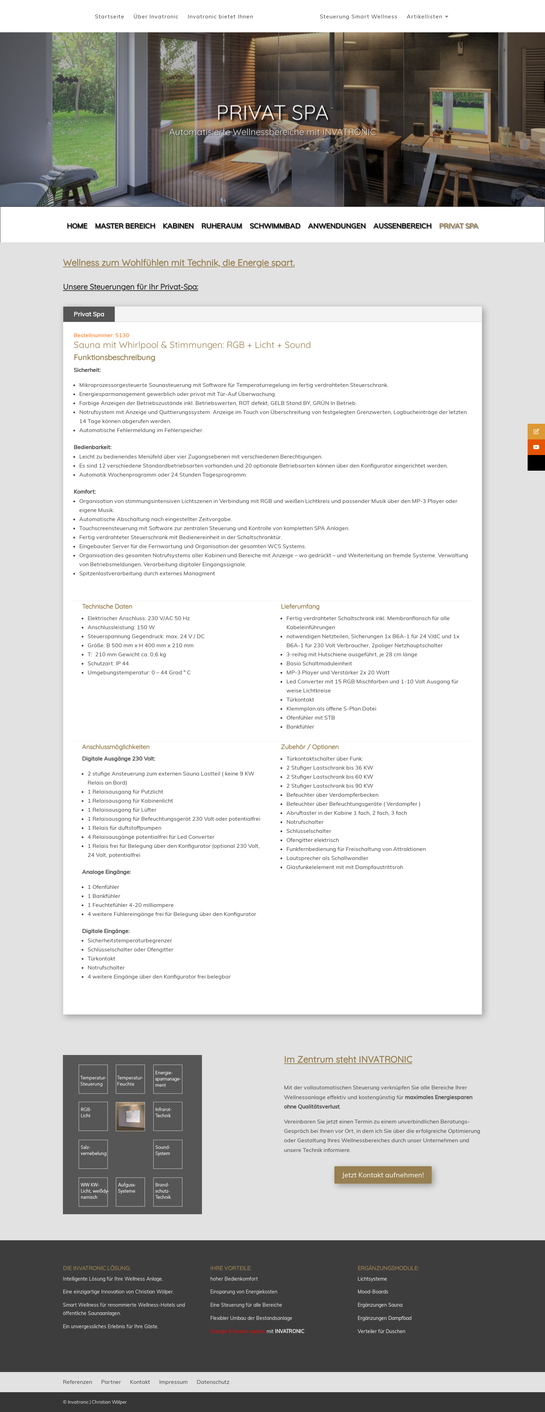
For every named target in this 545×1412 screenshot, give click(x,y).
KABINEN (178, 227)
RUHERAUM (221, 227)
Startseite (109, 17)
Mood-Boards (373, 1292)
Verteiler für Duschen (381, 1331)
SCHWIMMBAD (275, 227)
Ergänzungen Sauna (380, 1305)
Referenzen (77, 1381)
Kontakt (140, 1381)
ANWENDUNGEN (337, 227)
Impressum (173, 1381)
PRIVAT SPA (458, 227)
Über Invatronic (156, 17)
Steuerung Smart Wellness (359, 17)
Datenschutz (213, 1381)
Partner (111, 1381)
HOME (77, 227)
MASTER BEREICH (125, 227)
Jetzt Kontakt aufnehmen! (383, 1174)
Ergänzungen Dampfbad (385, 1318)
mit (257, 1331)
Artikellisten (424, 17)
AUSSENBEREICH (402, 227)
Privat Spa (89, 314)
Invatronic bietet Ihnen (220, 17)
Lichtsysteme (372, 1279)
